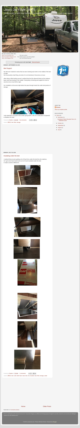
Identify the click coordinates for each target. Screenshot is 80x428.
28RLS (9, 122)
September (61, 125)
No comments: (23, 120)
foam (20, 375)
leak (36, 375)
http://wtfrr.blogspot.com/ (7, 58)
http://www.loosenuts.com (8, 55)
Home (23, 406)
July (59, 129)
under (45, 375)
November (60, 117)
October (60, 123)
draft (18, 375)
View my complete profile (61, 109)
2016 (57, 115)
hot (29, 375)
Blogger (55, 421)
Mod (15, 122)
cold (15, 375)
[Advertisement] (27, 138)
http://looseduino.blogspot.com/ (9, 56)
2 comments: (23, 373)
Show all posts (36, 62)
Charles (58, 107)
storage (18, 122)
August (60, 127)
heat (24, 375)
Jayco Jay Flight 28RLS (19, 9)
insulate (32, 375)
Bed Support (8, 68)
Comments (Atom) (14, 409)
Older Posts (47, 406)
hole (26, 375)
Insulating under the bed (11, 156)
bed (12, 122)
